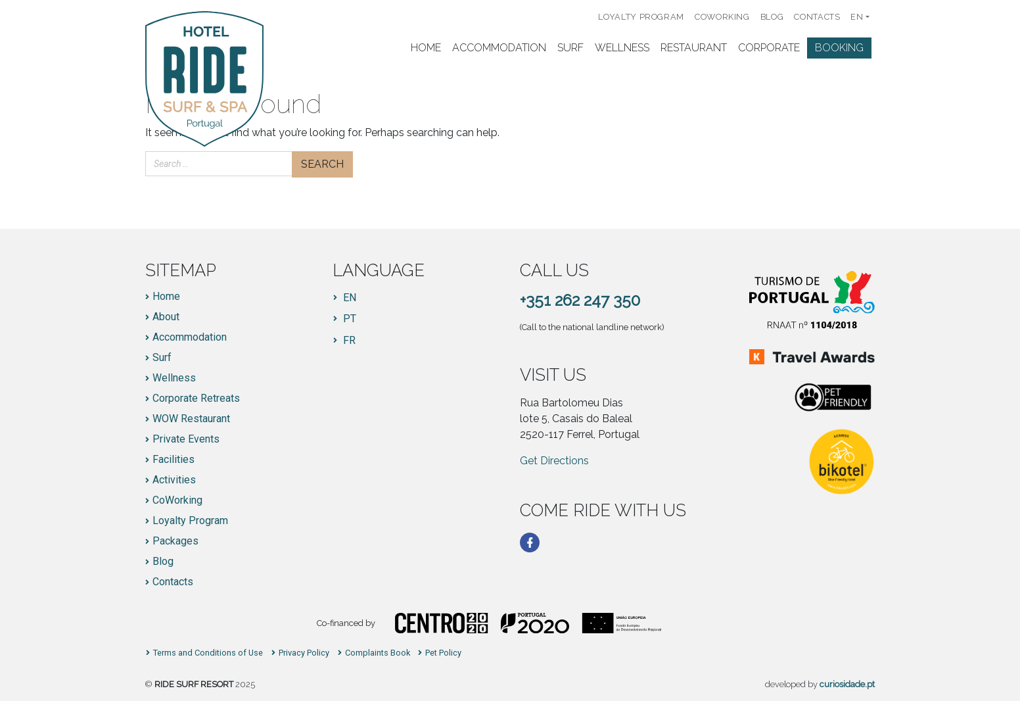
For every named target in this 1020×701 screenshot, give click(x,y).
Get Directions (554, 460)
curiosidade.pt (847, 684)
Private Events (186, 439)
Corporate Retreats (196, 398)
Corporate (769, 47)
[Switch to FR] (344, 341)
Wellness (622, 47)
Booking (839, 47)
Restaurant (694, 47)
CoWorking (722, 17)
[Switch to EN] (344, 298)
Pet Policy (443, 653)
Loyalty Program (641, 17)
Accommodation (499, 47)
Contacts (817, 17)
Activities (174, 480)
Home (426, 47)
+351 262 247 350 (580, 300)
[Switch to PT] (344, 319)
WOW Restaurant (191, 419)
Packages (175, 541)
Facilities (173, 459)
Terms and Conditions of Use (208, 653)
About (165, 317)
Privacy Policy (304, 653)
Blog (772, 17)
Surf (570, 47)
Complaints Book (377, 653)
